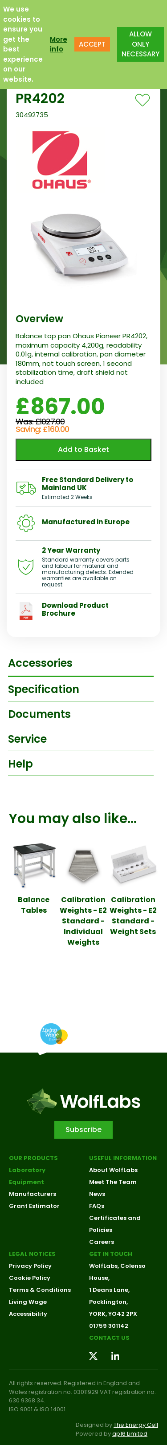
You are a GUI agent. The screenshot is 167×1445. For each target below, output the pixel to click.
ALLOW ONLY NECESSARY (140, 44)
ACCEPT (92, 44)
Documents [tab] (39, 714)
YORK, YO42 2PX (113, 1314)
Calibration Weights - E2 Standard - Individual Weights (83, 921)
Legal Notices (32, 1254)
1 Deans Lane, (109, 1290)
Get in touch (110, 1254)
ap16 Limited (129, 1433)
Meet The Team (113, 1182)
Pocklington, (108, 1302)
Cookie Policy (29, 1278)
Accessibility (28, 1314)
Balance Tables (33, 905)
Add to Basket (83, 449)
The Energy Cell (136, 1425)
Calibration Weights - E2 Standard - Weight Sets (133, 916)
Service (27, 739)
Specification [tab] (43, 689)
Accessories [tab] (40, 663)
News (97, 1194)
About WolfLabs (113, 1170)
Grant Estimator (34, 1206)
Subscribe (83, 1129)
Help (20, 763)
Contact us (109, 1338)
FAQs (96, 1206)
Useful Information (123, 1158)
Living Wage (28, 1302)
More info (58, 44)
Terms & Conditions (40, 1290)
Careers (101, 1242)
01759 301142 (108, 1326)
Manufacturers (32, 1194)
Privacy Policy (30, 1266)
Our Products (33, 1158)
